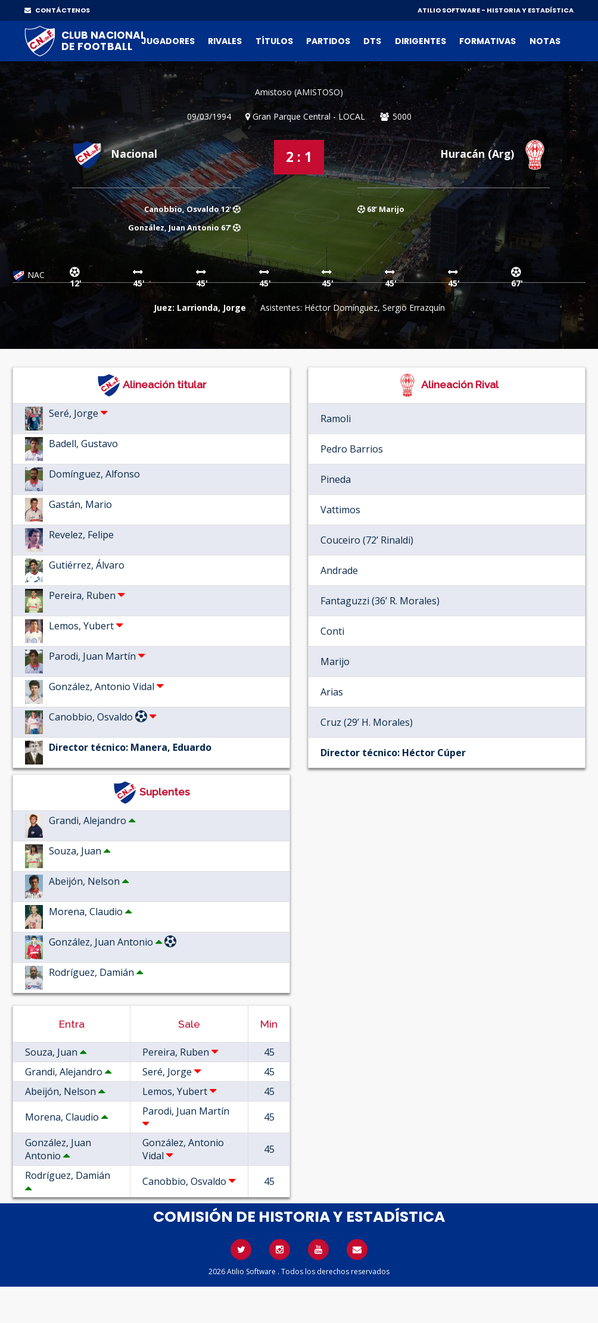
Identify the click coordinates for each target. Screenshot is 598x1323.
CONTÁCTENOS (57, 10)
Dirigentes (420, 41)
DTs (372, 41)
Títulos (274, 41)
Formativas (487, 41)
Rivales (225, 41)
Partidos (328, 41)
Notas (545, 41)
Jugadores (168, 41)
